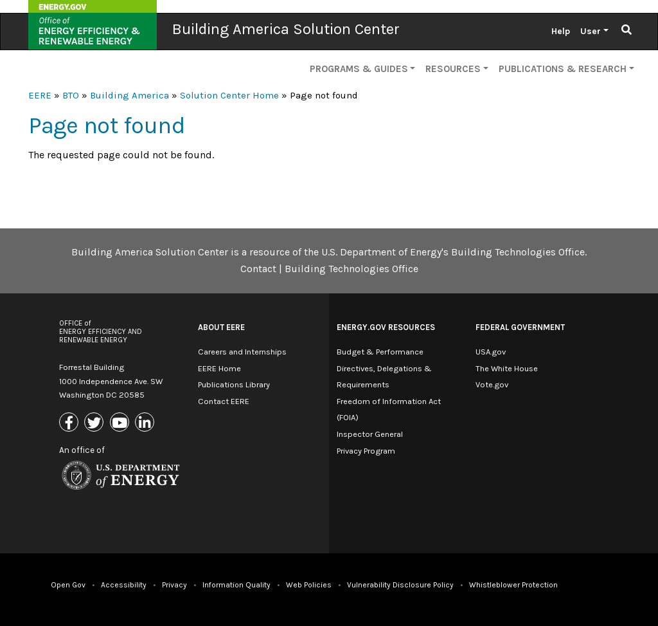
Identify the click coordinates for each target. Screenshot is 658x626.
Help (560, 31)
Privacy (174, 584)
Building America (129, 95)
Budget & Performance (380, 351)
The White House (507, 368)
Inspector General (370, 434)
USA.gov (491, 351)
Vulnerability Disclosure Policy (400, 584)
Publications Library (234, 384)
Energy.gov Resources (386, 327)
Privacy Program (366, 451)
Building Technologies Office (351, 268)
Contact (258, 268)
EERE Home (219, 368)
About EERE (221, 327)
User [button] (590, 31)
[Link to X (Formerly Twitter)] (95, 424)
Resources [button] (453, 69)
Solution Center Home (229, 95)
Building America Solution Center (286, 29)
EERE (39, 95)
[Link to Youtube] (121, 424)
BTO (70, 95)
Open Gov (68, 584)
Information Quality (236, 584)
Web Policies (309, 584)
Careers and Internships (242, 351)
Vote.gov (492, 384)
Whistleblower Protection (513, 584)
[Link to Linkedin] (146, 424)
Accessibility (124, 584)
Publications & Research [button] (563, 69)
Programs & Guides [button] (359, 69)
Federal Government (520, 327)
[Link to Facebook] (70, 424)
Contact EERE (223, 401)
